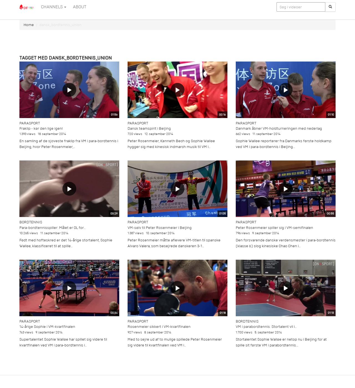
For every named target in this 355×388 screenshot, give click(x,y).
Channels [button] (53, 7)
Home (29, 24)
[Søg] (330, 7)
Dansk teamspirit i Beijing (149, 128)
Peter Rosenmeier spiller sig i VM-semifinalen (274, 227)
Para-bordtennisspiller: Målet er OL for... (52, 227)
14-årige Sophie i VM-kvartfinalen (47, 326)
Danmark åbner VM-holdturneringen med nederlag (279, 128)
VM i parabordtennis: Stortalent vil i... (266, 326)
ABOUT (79, 7)
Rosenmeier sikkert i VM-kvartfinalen (159, 326)
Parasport (29, 123)
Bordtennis (30, 222)
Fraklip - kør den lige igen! (41, 128)
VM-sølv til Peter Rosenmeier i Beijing (160, 227)
